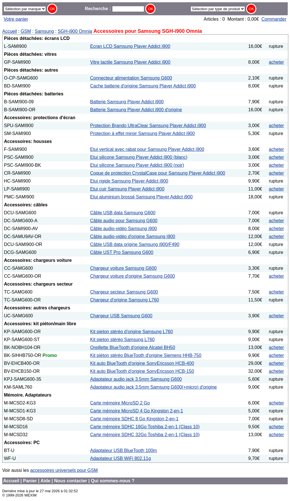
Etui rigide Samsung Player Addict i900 (129, 181)
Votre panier (16, 19)
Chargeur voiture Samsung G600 (123, 268)
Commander (273, 19)
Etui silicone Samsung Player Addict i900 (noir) (137, 165)
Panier (30, 480)
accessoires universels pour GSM (64, 470)
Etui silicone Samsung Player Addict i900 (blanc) (138, 157)
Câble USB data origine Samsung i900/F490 (134, 244)
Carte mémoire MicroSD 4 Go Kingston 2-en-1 (136, 410)
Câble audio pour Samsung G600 (123, 220)
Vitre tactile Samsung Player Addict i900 (130, 62)
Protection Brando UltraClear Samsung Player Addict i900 (148, 125)
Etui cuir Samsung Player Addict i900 (127, 189)
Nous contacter (70, 480)
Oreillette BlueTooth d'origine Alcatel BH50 (132, 347)
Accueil (9, 31)
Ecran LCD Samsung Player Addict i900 (130, 46)
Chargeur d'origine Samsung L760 (124, 299)
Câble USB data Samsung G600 (122, 212)
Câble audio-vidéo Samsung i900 (123, 228)
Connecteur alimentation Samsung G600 (131, 78)
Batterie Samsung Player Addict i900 (127, 101)
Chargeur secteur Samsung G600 (124, 292)
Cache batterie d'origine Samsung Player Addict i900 (143, 86)
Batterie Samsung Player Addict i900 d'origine (136, 109)
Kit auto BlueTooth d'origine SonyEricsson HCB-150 (142, 371)
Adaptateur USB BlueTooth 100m (123, 450)
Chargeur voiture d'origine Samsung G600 (132, 276)
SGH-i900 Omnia (75, 31)
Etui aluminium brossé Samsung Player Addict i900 (141, 196)
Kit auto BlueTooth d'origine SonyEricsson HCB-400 (142, 363)
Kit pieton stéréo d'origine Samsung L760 (131, 331)
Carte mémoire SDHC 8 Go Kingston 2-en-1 (134, 418)
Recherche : (114, 8)
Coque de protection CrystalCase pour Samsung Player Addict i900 (157, 173)
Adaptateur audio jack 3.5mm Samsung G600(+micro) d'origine (153, 387)
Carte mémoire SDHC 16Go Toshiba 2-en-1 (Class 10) (145, 426)
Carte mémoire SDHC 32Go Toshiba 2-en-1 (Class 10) (145, 434)
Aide (45, 480)
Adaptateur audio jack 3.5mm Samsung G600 (136, 379)
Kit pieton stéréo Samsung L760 (122, 339)
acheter (276, 62)
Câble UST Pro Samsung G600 (121, 252)
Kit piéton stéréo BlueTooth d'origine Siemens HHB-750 (145, 355)
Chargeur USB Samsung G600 (121, 315)
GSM (26, 31)
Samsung (44, 31)
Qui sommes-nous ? (113, 480)
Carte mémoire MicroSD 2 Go (120, 403)
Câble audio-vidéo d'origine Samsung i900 (132, 236)
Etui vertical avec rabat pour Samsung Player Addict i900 (147, 149)
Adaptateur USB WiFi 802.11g (120, 458)
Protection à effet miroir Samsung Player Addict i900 (142, 133)
